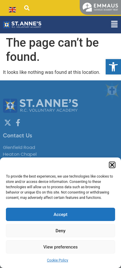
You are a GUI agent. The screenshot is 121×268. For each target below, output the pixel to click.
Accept (60, 214)
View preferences (60, 247)
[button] (113, 66)
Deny (60, 230)
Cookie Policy (57, 260)
